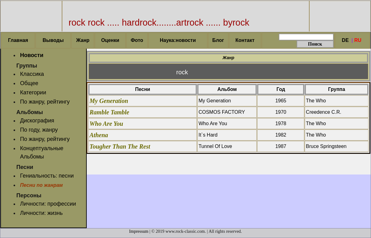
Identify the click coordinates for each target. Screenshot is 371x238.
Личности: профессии (48, 204)
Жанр (83, 40)
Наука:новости (178, 40)
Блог (218, 40)
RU (357, 40)
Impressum (138, 231)
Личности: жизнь (41, 213)
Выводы (53, 40)
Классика (32, 74)
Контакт (245, 40)
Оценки (110, 40)
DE (345, 40)
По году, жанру (39, 130)
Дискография (37, 120)
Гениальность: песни (47, 176)
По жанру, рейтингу (45, 102)
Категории (33, 92)
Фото (137, 40)
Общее (29, 83)
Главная (18, 40)
